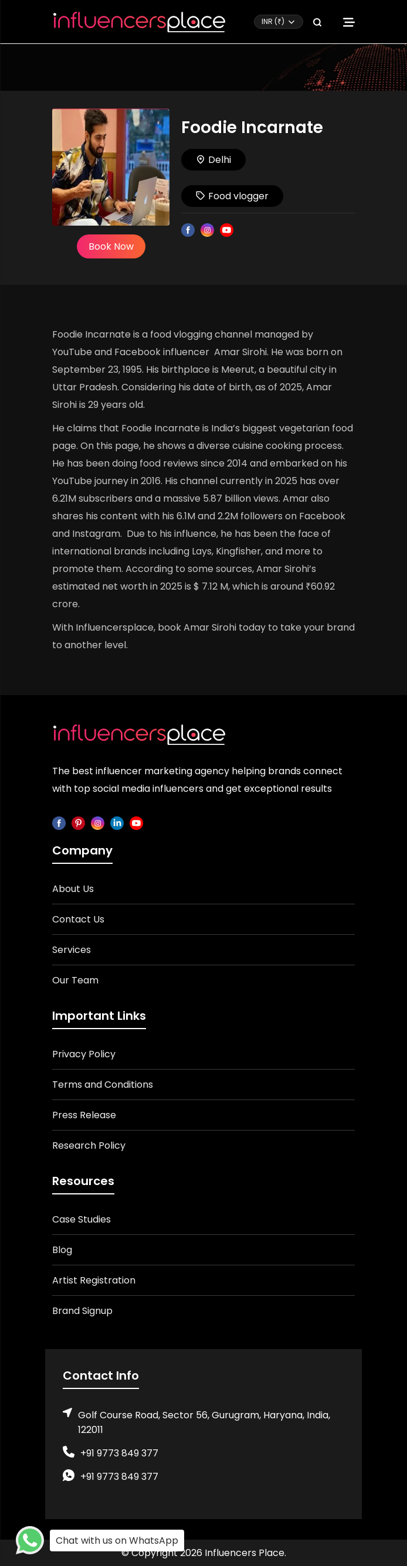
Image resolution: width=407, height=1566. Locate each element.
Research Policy (89, 1145)
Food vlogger (232, 196)
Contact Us (78, 919)
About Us (73, 889)
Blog (62, 1250)
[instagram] (97, 822)
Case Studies (81, 1219)
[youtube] (136, 822)
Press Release (84, 1115)
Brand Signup (82, 1311)
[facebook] (59, 822)
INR (273, 21)
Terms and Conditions (102, 1084)
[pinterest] (78, 822)
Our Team (75, 980)
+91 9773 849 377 (119, 1453)
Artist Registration (93, 1280)
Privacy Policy (84, 1054)
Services (71, 949)
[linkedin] (117, 822)
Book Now (111, 246)
